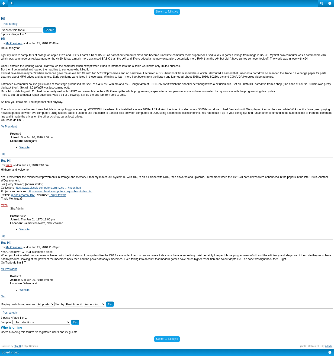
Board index (10, 352)
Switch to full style (167, 11)
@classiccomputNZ (23, 195)
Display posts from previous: (28, 304)
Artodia (329, 346)
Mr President (14, 43)
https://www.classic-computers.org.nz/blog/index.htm (60, 191)
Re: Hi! (6, 160)
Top (3, 154)
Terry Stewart (57, 195)
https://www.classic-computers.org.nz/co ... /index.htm (48, 187)
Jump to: (6, 322)
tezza (9, 165)
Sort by (69, 304)
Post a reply (10, 23)
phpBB (17, 346)
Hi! (11, 3)
